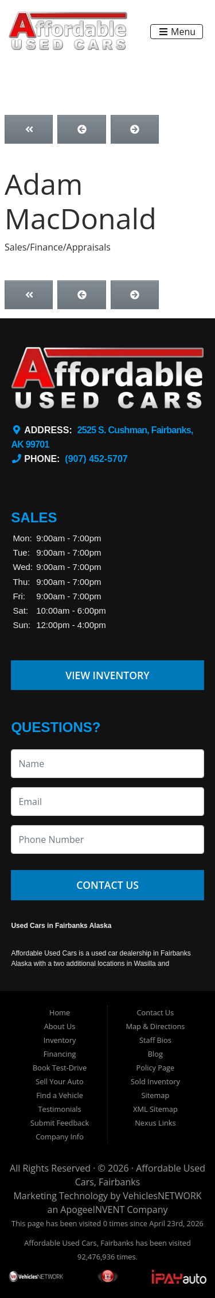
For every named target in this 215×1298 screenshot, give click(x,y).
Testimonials (59, 1109)
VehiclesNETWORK (162, 1195)
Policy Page (155, 1067)
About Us (60, 1026)
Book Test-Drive (60, 1067)
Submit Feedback (59, 1123)
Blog (155, 1054)
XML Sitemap (155, 1109)
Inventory (60, 1040)
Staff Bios (155, 1040)
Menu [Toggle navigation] (177, 31)
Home (59, 1012)
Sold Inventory (155, 1081)
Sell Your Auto (59, 1081)
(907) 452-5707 (96, 459)
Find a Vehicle (59, 1095)
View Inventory (107, 675)
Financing (60, 1054)
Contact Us (107, 885)
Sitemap (156, 1095)
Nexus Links (155, 1123)
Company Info (60, 1136)
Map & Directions (155, 1026)
